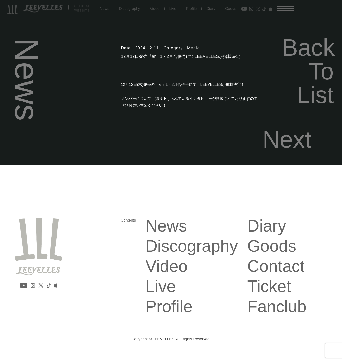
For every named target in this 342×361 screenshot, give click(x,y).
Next (287, 139)
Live (172, 6)
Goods (230, 6)
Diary (210, 6)
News (104, 6)
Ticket (269, 286)
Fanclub (276, 306)
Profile (191, 6)
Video (155, 6)
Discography (129, 6)
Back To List (308, 71)
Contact (275, 266)
